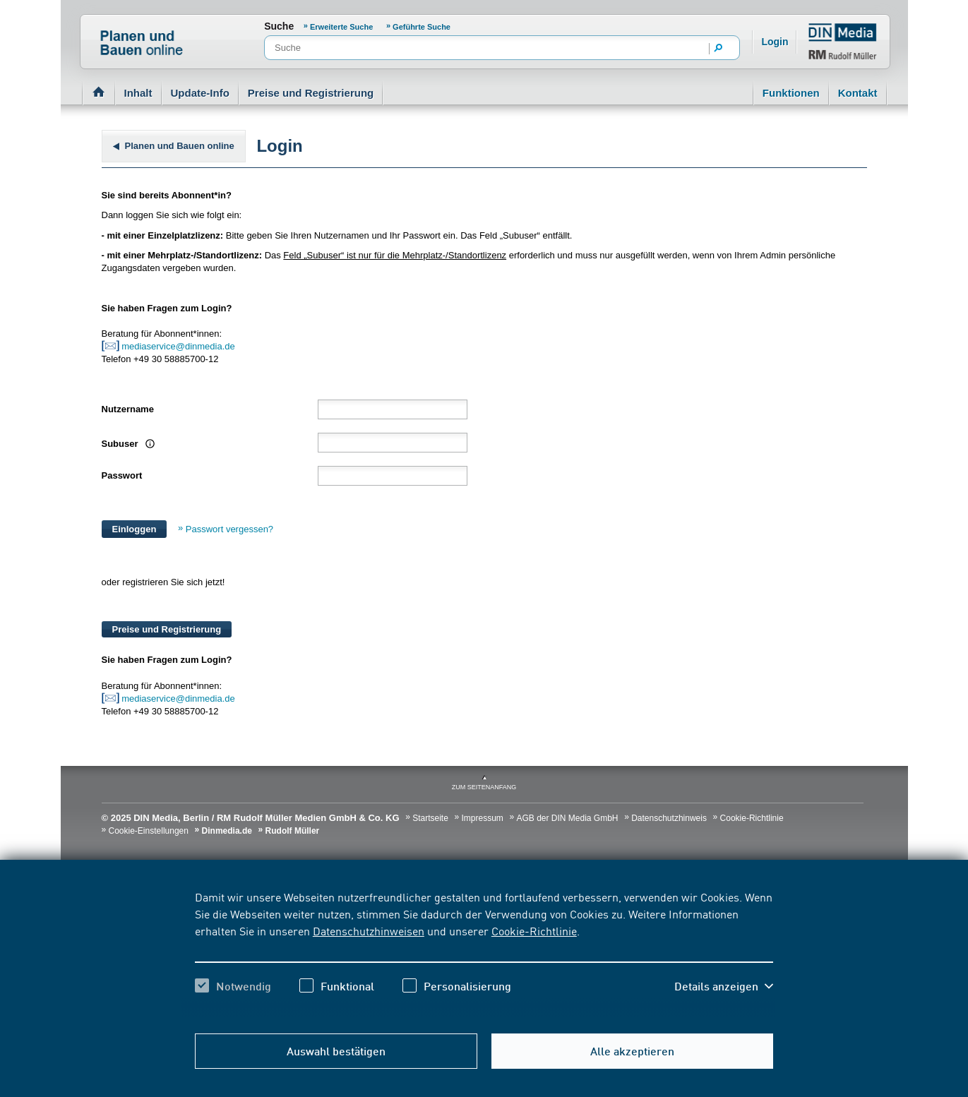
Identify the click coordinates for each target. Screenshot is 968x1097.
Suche (279, 26)
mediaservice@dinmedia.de (179, 346)
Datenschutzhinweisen (368, 930)
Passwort (122, 475)
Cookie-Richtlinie (534, 930)
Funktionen (791, 93)
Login (774, 41)
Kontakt (858, 93)
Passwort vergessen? (229, 529)
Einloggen (134, 529)
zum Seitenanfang (484, 787)
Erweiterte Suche (341, 27)
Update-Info (200, 93)
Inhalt (138, 93)
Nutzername (128, 409)
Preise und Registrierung (311, 93)
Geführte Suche (421, 27)
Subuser (127, 443)
